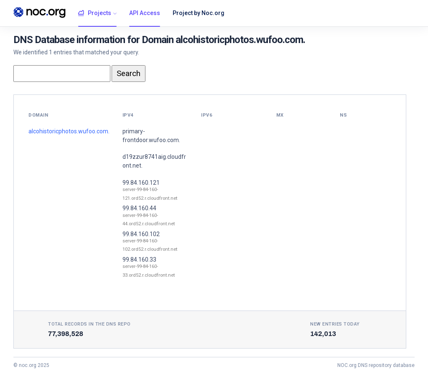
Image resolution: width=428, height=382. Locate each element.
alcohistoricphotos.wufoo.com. (69, 131)
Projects (94, 13)
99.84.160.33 (139, 259)
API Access (144, 13)
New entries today (335, 324)
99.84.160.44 (139, 208)
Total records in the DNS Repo (89, 324)
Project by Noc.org (198, 13)
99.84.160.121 (141, 182)
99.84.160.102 (141, 234)
